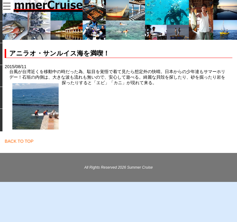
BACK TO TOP (19, 141)
